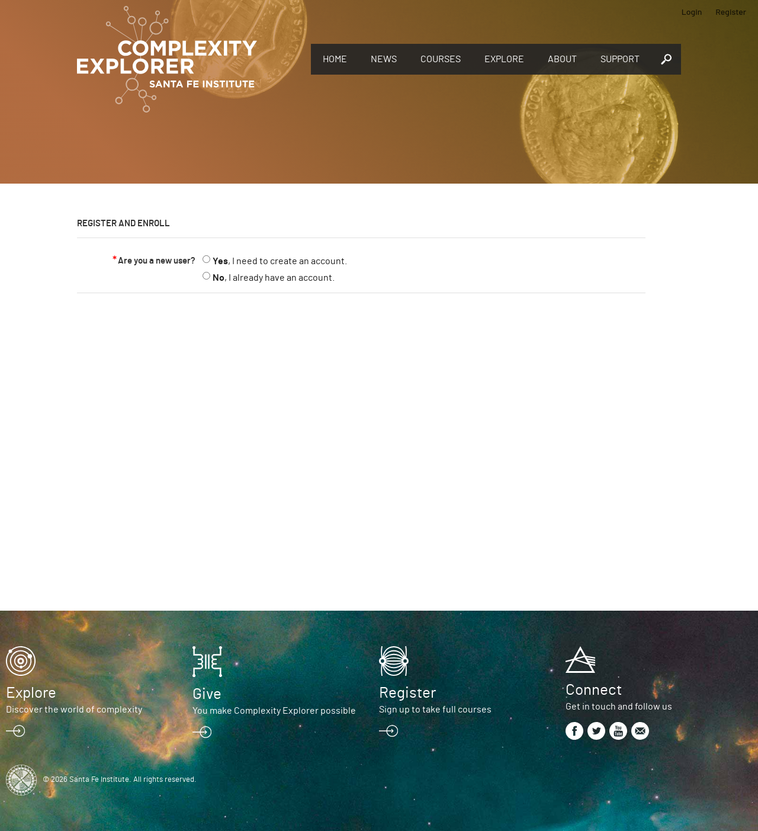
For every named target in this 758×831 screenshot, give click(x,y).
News (384, 59)
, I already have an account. (274, 278)
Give (206, 694)
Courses (440, 59)
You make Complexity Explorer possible (274, 711)
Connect (594, 690)
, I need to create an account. (280, 261)
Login (692, 12)
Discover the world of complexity (74, 709)
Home (335, 59)
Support (620, 59)
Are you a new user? (156, 260)
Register (730, 12)
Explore (504, 59)
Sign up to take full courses (435, 709)
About (562, 59)
